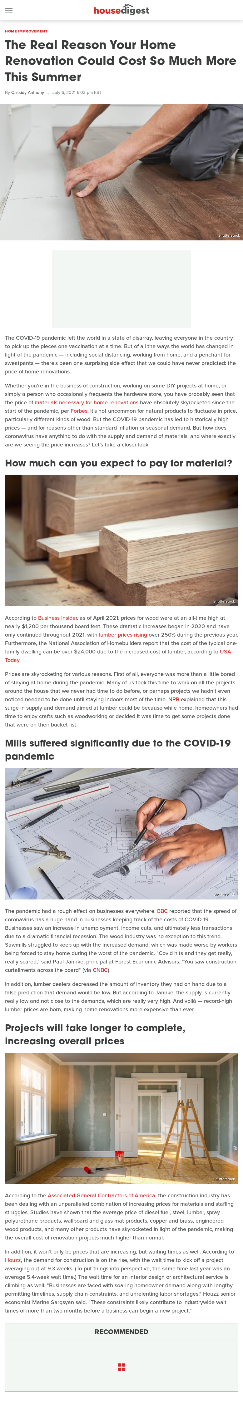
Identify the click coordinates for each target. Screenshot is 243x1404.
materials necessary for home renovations (86, 402)
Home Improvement (26, 31)
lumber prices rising (123, 635)
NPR (173, 699)
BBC (162, 911)
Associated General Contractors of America (101, 1195)
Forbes (79, 411)
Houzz (13, 1260)
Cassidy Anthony (27, 92)
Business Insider (57, 618)
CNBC (100, 970)
